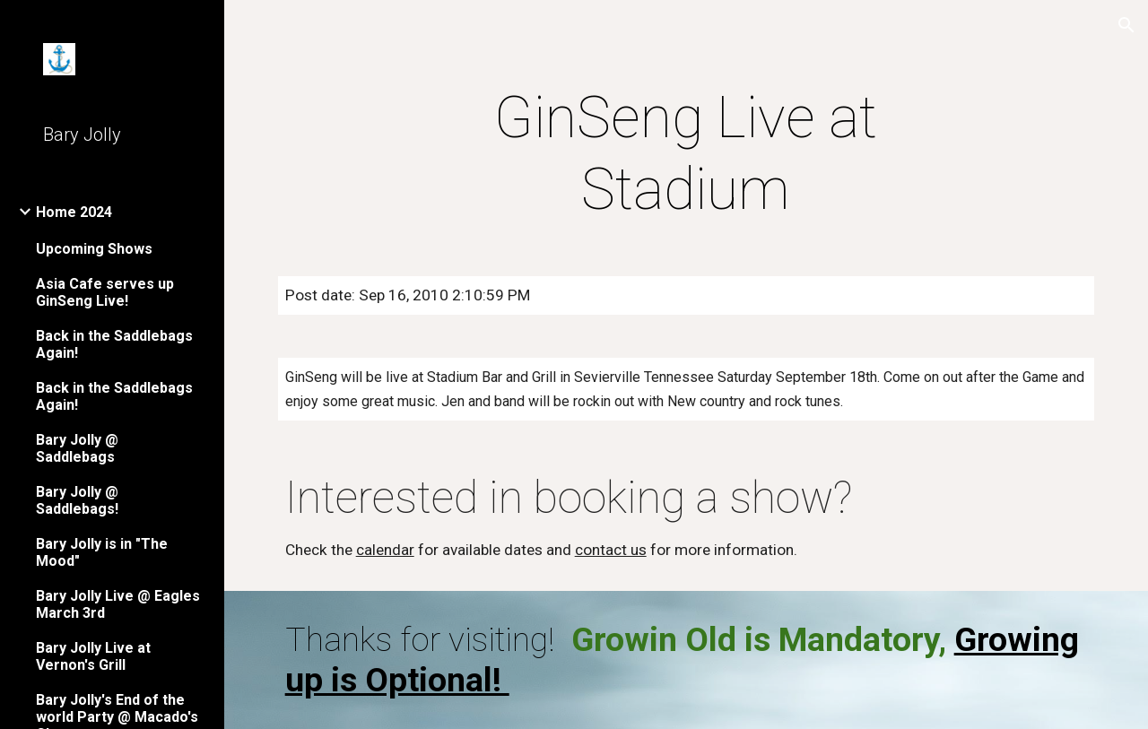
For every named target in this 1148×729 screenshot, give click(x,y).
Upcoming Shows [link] (94, 248)
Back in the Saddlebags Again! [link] (114, 344)
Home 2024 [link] (74, 212)
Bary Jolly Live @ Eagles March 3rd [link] (118, 604)
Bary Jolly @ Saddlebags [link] (77, 448)
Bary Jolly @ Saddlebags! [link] (77, 500)
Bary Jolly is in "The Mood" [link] (102, 552)
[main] (685, 154)
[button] (1126, 25)
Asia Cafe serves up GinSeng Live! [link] (105, 292)
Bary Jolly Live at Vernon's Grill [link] (93, 656)
